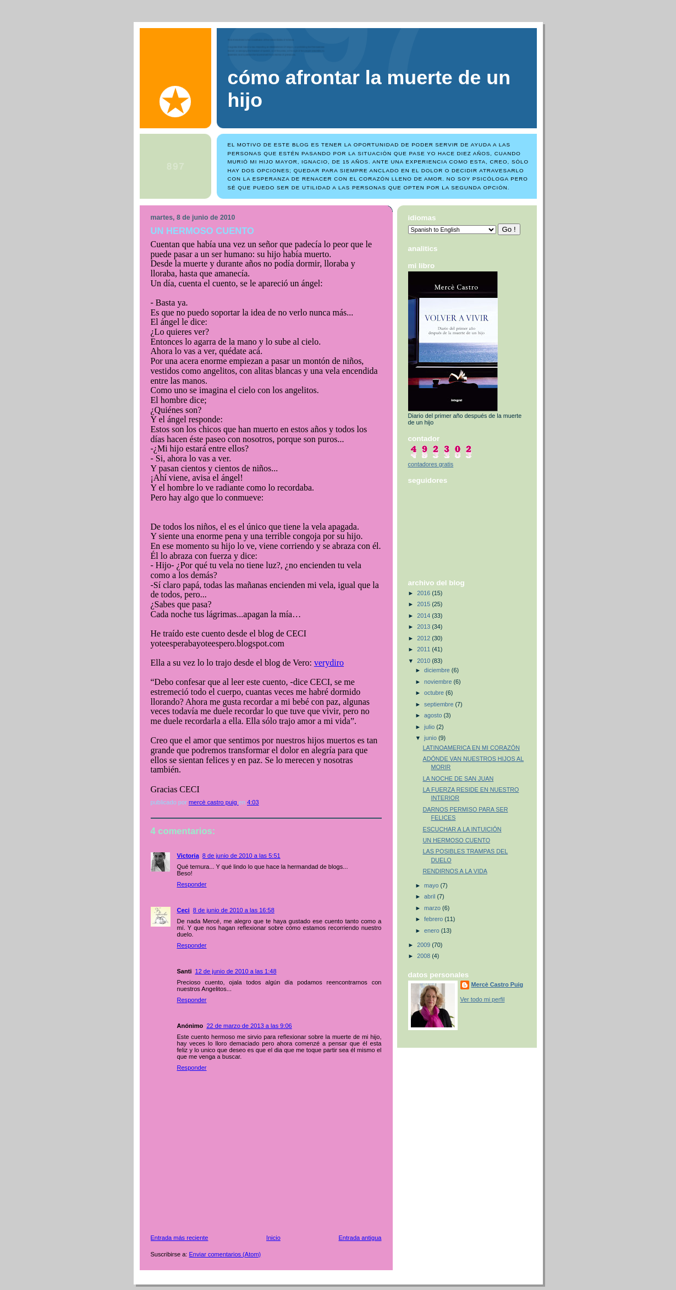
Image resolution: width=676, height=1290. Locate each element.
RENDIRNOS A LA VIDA (454, 871)
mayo (432, 885)
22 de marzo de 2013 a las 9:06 (249, 1025)
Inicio (273, 1237)
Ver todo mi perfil (482, 999)
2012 (424, 638)
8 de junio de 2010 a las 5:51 (241, 855)
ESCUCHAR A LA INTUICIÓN (461, 829)
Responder (192, 884)
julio (430, 726)
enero (432, 930)
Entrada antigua (359, 1237)
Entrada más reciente (179, 1237)
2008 (424, 955)
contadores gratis (431, 464)
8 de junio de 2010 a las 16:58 (233, 910)
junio (431, 737)
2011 (424, 649)
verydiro (329, 662)
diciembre (438, 670)
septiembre (439, 704)
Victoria (188, 855)
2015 (424, 604)
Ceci (183, 910)
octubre (435, 692)
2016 (424, 593)
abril (430, 896)
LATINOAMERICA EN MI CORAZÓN (471, 747)
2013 (424, 626)
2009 (424, 944)
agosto (433, 715)
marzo (433, 908)
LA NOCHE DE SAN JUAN (457, 778)
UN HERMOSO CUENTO (456, 840)
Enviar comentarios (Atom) (225, 1254)
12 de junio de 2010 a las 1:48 (236, 971)
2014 (424, 615)
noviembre (438, 681)
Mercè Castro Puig (497, 984)
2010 (424, 660)
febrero (434, 919)
